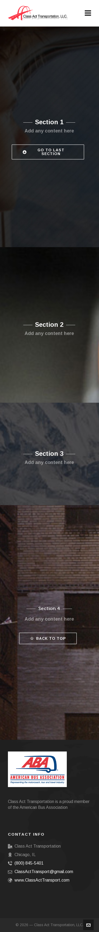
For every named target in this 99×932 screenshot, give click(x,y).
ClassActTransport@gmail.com (44, 871)
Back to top (48, 639)
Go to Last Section (43, 152)
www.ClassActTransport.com (42, 880)
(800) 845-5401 (29, 863)
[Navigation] (88, 13)
